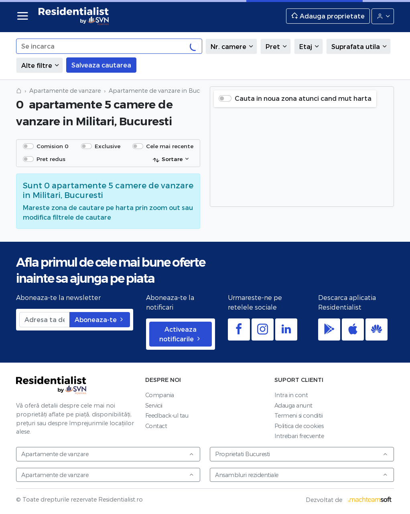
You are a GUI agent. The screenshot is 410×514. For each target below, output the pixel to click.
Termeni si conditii (298, 415)
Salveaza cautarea (101, 65)
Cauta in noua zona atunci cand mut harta (303, 98)
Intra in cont (291, 395)
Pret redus (51, 158)
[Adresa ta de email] (44, 319)
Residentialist (51, 385)
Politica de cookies (299, 425)
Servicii (153, 405)
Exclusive (107, 146)
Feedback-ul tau (167, 415)
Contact (156, 425)
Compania (159, 395)
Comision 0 (53, 146)
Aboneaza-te (100, 319)
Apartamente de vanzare (65, 90)
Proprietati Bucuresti (301, 454)
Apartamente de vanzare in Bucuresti (162, 90)
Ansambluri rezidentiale (301, 474)
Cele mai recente (169, 146)
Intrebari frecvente (299, 435)
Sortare (167, 159)
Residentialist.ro (74, 16)
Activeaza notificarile (180, 334)
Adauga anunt (293, 405)
